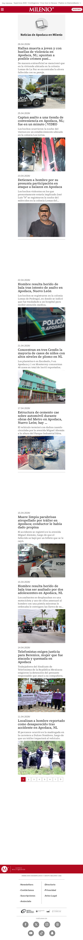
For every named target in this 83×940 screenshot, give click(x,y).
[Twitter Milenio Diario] (36, 925)
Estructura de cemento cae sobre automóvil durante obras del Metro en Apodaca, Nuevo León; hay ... (40, 417)
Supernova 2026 (20, 3)
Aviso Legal (51, 896)
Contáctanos (27, 890)
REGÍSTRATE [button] (77, 9)
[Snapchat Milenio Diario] (52, 933)
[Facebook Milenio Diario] (26, 925)
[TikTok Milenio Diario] (42, 933)
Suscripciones (28, 896)
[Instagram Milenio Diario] (47, 925)
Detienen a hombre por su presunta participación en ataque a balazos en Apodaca (40, 183)
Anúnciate (26, 901)
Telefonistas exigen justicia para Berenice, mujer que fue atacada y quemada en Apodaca (40, 656)
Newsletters (27, 884)
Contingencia (33, 3)
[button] (2, 10)
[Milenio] (41, 9)
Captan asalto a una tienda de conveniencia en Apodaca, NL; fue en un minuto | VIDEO (41, 120)
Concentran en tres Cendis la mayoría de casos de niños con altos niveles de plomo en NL (41, 353)
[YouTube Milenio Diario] (31, 933)
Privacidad (50, 890)
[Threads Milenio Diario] (58, 925)
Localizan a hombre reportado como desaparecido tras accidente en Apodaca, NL (41, 724)
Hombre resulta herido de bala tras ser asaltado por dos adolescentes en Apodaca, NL (40, 589)
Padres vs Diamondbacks (69, 3)
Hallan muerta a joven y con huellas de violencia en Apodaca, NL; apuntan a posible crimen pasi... (40, 53)
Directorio (50, 884)
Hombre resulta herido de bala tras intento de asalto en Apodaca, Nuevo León (40, 287)
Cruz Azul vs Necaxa (48, 3)
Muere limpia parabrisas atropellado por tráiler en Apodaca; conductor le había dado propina (40, 522)
